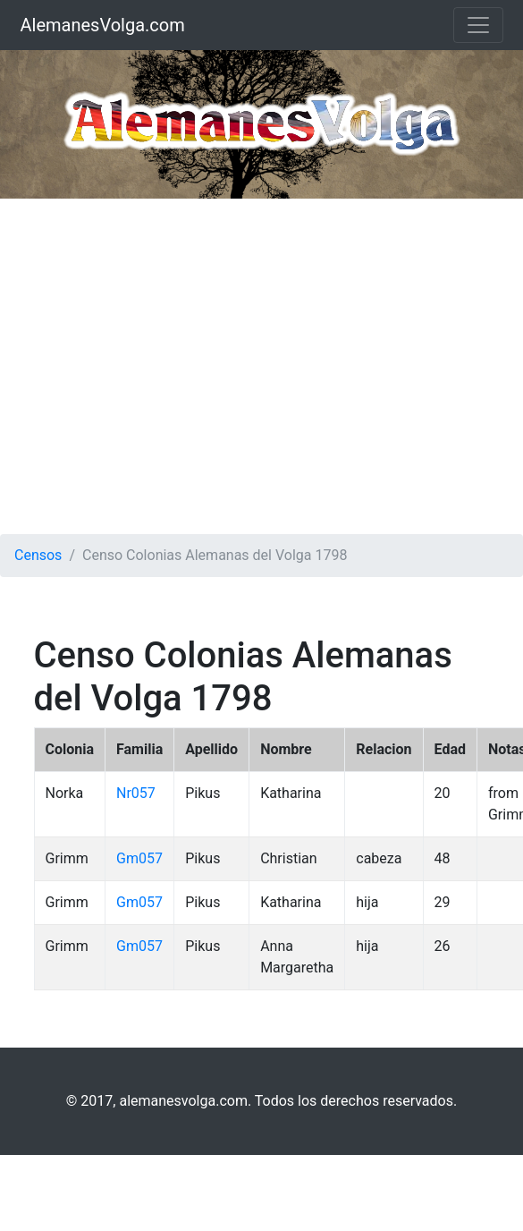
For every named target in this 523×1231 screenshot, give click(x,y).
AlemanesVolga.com (103, 25)
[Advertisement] (167, 366)
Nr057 (136, 793)
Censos (38, 555)
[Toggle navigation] (478, 25)
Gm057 (139, 858)
